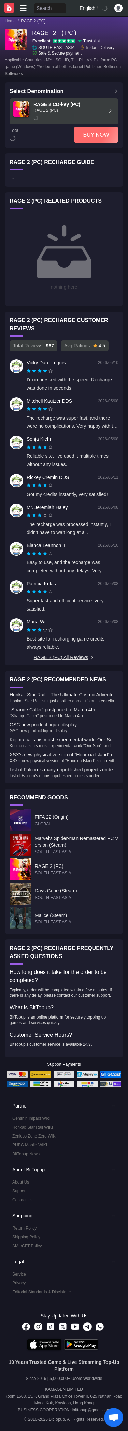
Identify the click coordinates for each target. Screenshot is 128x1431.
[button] (64, 1105)
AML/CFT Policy (27, 1246)
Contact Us (22, 1199)
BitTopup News (26, 1153)
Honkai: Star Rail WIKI (32, 1127)
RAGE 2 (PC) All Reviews (64, 657)
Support (19, 1191)
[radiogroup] (40, 371)
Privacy (19, 1283)
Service (19, 1274)
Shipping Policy (26, 1237)
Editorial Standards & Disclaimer (41, 1292)
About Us (20, 1182)
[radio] (29, 371)
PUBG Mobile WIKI (29, 1145)
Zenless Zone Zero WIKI (34, 1136)
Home (10, 21)
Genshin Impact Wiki (31, 1118)
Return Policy (24, 1228)
